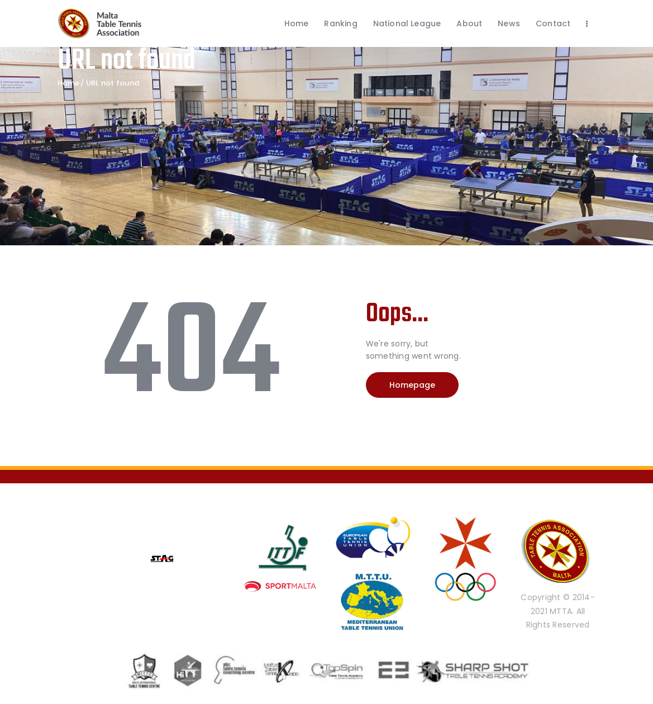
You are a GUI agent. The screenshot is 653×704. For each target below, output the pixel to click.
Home (69, 83)
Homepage (412, 385)
